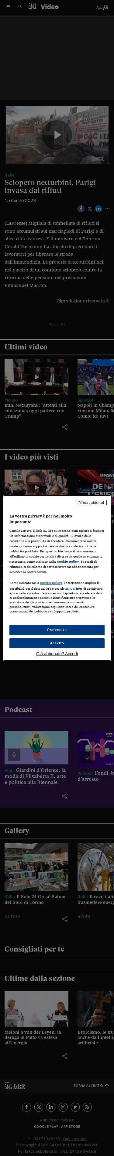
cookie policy (68, 561)
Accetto (57, 643)
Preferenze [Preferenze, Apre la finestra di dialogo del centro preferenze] (57, 630)
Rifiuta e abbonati (91, 502)
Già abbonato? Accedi (57, 653)
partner (76, 588)
